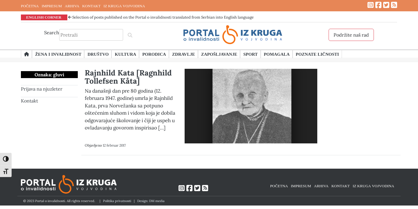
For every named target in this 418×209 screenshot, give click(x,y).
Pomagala (277, 54)
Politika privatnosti (117, 201)
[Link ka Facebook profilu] (378, 5)
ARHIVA (72, 5)
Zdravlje (183, 54)
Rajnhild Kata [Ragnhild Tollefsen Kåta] (128, 77)
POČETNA (30, 5)
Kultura (125, 54)
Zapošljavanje (219, 54)
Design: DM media (151, 201)
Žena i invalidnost (58, 54)
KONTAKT (91, 5)
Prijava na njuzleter (41, 89)
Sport (250, 54)
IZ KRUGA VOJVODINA (124, 5)
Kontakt (29, 101)
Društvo (98, 54)
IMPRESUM (52, 5)
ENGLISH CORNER (44, 17)
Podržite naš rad (351, 35)
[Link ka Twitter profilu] (386, 5)
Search (51, 32)
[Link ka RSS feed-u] (394, 5)
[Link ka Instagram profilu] (370, 5)
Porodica (154, 54)
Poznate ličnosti (317, 54)
